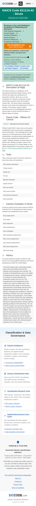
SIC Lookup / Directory (12, 403)
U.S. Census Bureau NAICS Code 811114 (18, 148)
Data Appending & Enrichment (15, 432)
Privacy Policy (18, 484)
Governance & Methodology (14, 362)
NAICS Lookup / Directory (13, 406)
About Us (18, 478)
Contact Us (17, 481)
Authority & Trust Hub (18, 446)
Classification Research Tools (18, 391)
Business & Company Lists (13, 429)
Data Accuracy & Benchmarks (14, 365)
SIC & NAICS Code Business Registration (18, 475)
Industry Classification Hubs (18, 373)
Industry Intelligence (15, 345)
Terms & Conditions (18, 488)
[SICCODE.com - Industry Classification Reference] (18, 495)
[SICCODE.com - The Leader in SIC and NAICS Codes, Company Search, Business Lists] (9, 4)
